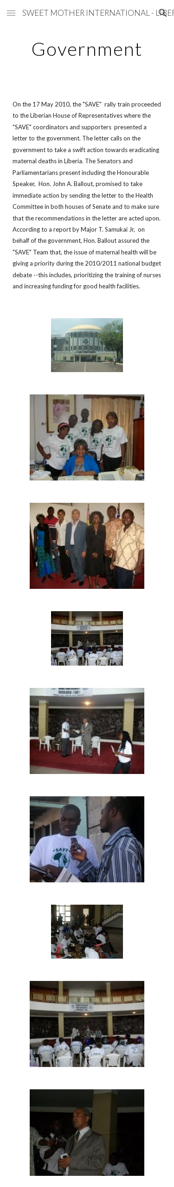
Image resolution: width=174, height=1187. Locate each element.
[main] (87, 49)
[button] (11, 13)
